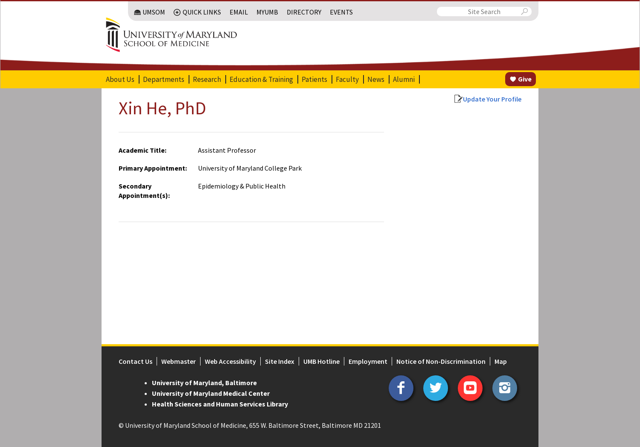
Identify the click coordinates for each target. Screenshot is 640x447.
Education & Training (261, 79)
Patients (314, 79)
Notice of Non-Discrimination (441, 361)
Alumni (404, 79)
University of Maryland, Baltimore (204, 382)
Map (501, 361)
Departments (163, 79)
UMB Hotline (321, 361)
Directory (304, 12)
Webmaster (178, 361)
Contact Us (135, 361)
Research (207, 79)
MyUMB (267, 12)
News (375, 79)
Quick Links (202, 12)
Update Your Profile (492, 99)
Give (525, 79)
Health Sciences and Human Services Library (220, 404)
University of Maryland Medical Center (211, 393)
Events (341, 12)
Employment (368, 361)
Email (239, 12)
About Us (120, 79)
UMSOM (154, 12)
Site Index (279, 361)
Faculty (347, 79)
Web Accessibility (230, 361)
